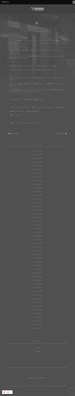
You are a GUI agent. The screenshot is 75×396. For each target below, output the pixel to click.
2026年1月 (37, 154)
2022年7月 (37, 221)
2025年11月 (37, 162)
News (37, 348)
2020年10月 (37, 276)
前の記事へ (15, 133)
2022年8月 (37, 217)
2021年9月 (37, 247)
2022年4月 (37, 225)
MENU (5, 2)
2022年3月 (37, 228)
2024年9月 (37, 184)
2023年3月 (37, 210)
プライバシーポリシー (37, 377)
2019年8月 (37, 306)
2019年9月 (37, 302)
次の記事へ (60, 133)
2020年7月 (37, 284)
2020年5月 (37, 287)
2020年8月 (37, 280)
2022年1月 (37, 236)
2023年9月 (37, 206)
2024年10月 (37, 180)
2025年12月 (37, 158)
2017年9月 (37, 328)
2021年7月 (37, 254)
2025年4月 (37, 173)
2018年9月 (37, 313)
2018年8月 (37, 317)
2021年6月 (37, 258)
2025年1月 (37, 177)
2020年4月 (37, 291)
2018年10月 (38, 310)
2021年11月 (37, 239)
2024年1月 (37, 195)
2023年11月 (37, 202)
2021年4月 (37, 265)
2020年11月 (38, 273)
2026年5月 (37, 151)
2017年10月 (37, 324)
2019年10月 (38, 299)
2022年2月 (37, 232)
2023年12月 (37, 199)
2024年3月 (37, 191)
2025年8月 (37, 169)
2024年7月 (37, 188)
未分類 (37, 351)
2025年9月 (37, 166)
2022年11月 (37, 214)
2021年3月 (37, 269)
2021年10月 (38, 243)
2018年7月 (37, 321)
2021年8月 (37, 251)
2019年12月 (37, 295)
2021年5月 (37, 262)
